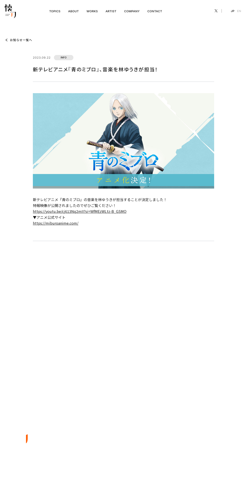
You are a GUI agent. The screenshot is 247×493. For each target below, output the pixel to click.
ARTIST (111, 11)
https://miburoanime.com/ (55, 223)
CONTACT (154, 11)
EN (239, 11)
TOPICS (54, 11)
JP (233, 11)
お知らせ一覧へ (21, 39)
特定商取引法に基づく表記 (222, 478)
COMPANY (132, 11)
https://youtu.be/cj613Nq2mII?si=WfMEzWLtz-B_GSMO (79, 211)
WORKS (92, 11)
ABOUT (73, 11)
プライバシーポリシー (188, 478)
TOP (7, 24)
